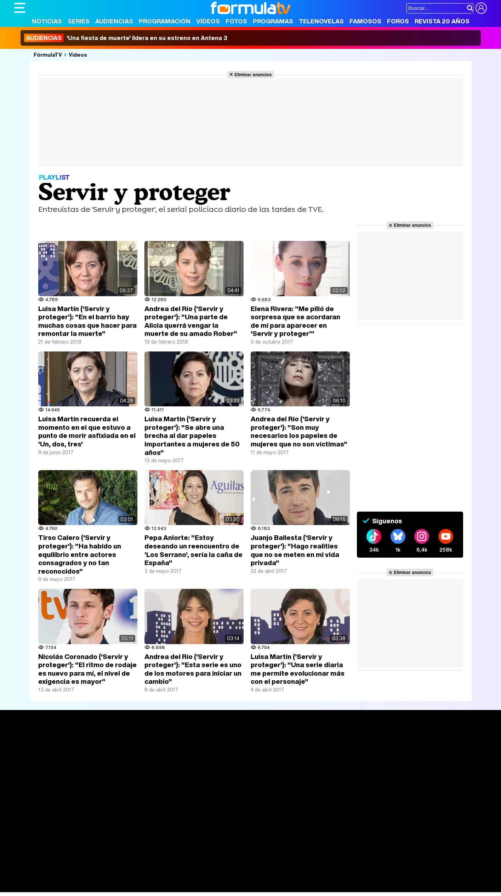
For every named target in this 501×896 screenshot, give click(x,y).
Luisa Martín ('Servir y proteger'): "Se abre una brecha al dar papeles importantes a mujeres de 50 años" (192, 435)
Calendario (125, 752)
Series (79, 21)
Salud (158, 877)
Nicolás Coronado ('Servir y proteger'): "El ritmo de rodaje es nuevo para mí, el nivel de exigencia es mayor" (87, 669)
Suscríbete (408, 770)
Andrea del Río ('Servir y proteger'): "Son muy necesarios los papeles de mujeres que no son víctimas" (299, 431)
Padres (138, 877)
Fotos (236, 21)
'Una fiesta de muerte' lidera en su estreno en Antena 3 (125, 38)
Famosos (365, 21)
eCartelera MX (162, 868)
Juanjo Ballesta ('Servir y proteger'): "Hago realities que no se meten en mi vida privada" (295, 550)
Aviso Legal (70, 826)
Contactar (282, 826)
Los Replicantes (71, 858)
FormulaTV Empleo (87, 868)
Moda (77, 877)
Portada (31, 744)
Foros (398, 21)
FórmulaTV (48, 54)
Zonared (192, 887)
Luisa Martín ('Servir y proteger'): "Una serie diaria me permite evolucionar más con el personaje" (298, 669)
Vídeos (208, 21)
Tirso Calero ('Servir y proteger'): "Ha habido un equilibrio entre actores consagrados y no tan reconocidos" (79, 554)
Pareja (118, 877)
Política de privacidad (113, 826)
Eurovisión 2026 (318, 765)
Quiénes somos (34, 826)
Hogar (207, 877)
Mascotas (247, 877)
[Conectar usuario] (481, 8)
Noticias (47, 21)
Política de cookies (164, 826)
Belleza (96, 877)
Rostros (403, 744)
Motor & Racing (159, 887)
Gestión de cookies (214, 826)
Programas (273, 21)
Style (80, 887)
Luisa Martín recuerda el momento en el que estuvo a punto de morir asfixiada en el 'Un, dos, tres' (87, 431)
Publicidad (254, 826)
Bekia (59, 877)
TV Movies (125, 767)
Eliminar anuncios (253, 74)
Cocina (177, 877)
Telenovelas (321, 21)
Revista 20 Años (442, 21)
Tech (106, 887)
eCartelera (127, 868)
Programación (164, 21)
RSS (303, 826)
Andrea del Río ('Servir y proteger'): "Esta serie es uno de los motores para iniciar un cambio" (192, 669)
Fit (192, 877)
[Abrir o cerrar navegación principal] (19, 8)
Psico (225, 877)
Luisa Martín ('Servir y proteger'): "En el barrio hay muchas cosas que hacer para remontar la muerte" (87, 321)
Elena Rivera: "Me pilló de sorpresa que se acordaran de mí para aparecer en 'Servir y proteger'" (295, 321)
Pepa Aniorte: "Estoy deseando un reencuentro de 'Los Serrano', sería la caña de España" (193, 550)
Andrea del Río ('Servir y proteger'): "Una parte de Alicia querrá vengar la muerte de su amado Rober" (190, 321)
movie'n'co (197, 868)
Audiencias (114, 21)
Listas (119, 759)
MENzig (61, 887)
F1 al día (126, 887)
